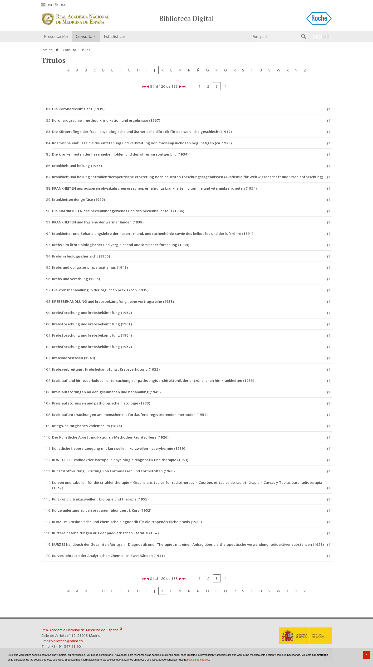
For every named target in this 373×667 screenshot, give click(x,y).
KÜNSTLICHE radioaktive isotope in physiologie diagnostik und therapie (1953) (120, 459)
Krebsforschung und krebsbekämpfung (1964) (92, 335)
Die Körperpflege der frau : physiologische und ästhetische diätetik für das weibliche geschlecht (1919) (142, 131)
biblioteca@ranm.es (67, 640)
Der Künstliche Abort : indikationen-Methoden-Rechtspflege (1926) (110, 437)
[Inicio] (57, 49)
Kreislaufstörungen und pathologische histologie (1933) (101, 403)
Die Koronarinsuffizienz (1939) (78, 108)
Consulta (84, 36)
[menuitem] (57, 36)
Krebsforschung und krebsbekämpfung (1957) (92, 312)
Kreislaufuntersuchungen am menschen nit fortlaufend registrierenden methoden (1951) (129, 414)
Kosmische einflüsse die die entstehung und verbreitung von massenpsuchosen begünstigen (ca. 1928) (142, 143)
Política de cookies (198, 659)
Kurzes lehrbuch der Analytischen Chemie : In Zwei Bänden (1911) (108, 555)
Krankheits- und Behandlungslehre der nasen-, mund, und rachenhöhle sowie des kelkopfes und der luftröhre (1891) (152, 233)
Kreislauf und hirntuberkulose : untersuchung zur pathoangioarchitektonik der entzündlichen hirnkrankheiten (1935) (153, 380)
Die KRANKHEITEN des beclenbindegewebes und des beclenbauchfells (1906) (118, 210)
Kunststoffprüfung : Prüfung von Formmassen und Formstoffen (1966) (113, 471)
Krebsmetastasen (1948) (73, 357)
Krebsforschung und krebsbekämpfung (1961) (92, 324)
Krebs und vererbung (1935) (76, 278)
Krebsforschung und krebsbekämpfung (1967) (92, 346)
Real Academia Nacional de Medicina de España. (80, 629)
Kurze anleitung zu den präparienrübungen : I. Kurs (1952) (101, 510)
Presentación (56, 36)
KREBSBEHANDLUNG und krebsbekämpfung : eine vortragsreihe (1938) (113, 301)
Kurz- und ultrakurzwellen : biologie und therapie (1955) (100, 499)
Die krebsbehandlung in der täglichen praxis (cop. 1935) (100, 290)
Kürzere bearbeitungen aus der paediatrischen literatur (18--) (105, 533)
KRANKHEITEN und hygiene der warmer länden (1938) (97, 222)
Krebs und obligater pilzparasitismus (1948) (90, 267)
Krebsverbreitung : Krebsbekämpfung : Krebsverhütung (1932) (106, 369)
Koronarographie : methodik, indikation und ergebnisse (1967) (106, 120)
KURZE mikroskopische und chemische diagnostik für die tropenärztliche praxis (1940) (127, 521)
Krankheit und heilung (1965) (77, 165)
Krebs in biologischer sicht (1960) (81, 256)
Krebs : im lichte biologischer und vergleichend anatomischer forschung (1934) (120, 244)
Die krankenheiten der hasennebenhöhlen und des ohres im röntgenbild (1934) (120, 154)
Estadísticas (115, 36)
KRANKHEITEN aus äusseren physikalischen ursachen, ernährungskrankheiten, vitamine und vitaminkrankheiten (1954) (154, 188)
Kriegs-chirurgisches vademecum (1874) (87, 425)
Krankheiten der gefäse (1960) (78, 199)
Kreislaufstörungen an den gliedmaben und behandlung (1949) (106, 391)
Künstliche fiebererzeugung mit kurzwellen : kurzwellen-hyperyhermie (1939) (118, 448)
